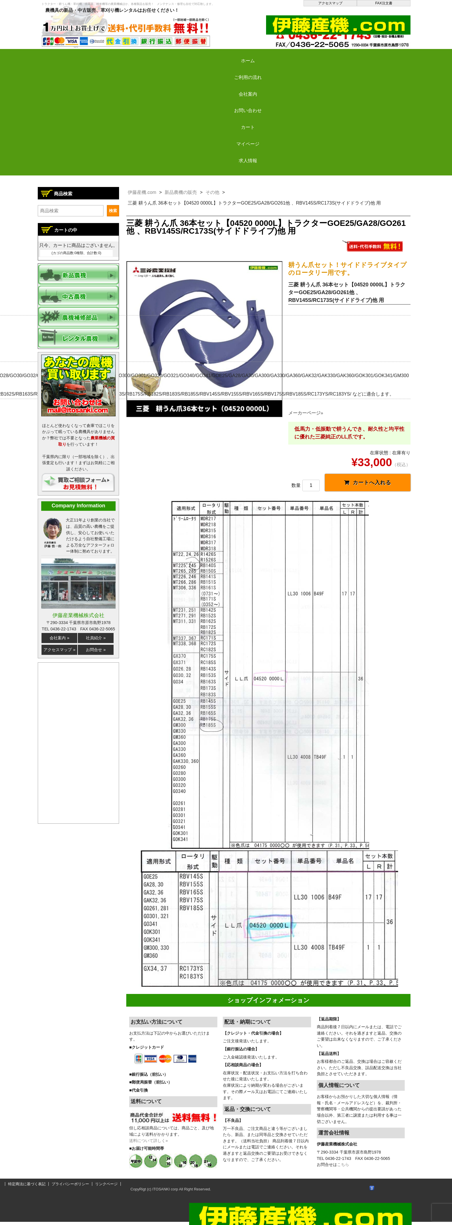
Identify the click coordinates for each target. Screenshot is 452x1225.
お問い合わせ (223, 55)
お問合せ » (96, 649)
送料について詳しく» (148, 1143)
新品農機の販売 (181, 192)
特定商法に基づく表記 (27, 1187)
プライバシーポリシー (70, 1187)
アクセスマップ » (59, 649)
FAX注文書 (383, 3)
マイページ (327, 55)
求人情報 (379, 55)
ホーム (67, 55)
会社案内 (171, 55)
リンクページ (106, 1187)
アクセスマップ (330, 3)
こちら (343, 1167)
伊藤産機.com (142, 192)
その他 (212, 192)
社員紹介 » (96, 638)
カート (275, 55)
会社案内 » (59, 638)
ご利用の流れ (119, 55)
